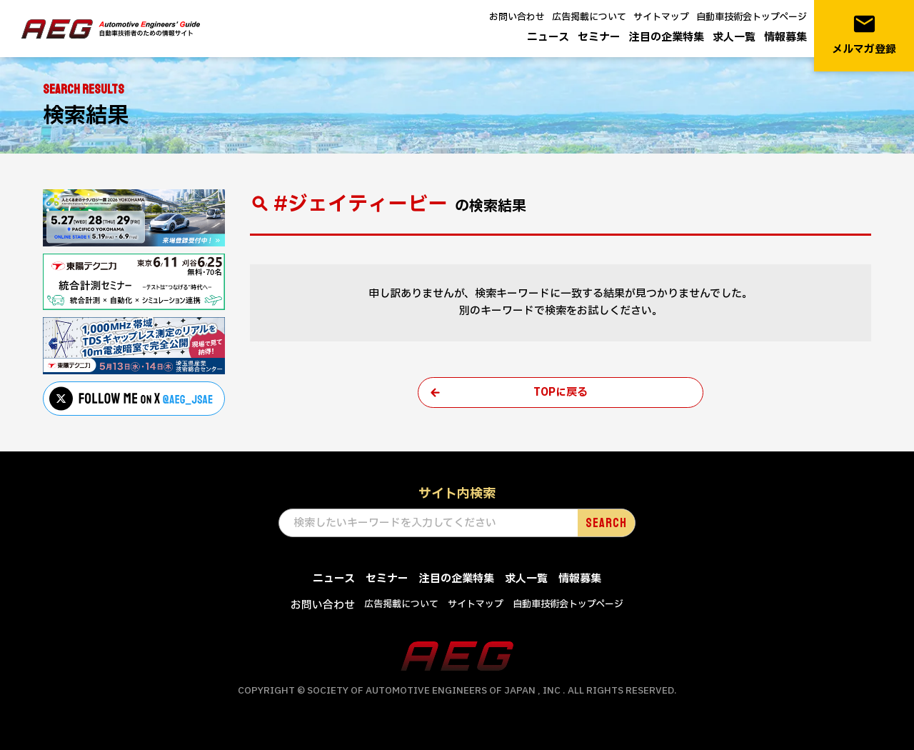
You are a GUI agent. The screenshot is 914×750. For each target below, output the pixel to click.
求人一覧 (734, 37)
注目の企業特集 (666, 37)
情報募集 (785, 37)
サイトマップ (661, 17)
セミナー (599, 37)
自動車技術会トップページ (751, 17)
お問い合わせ (517, 17)
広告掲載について (589, 17)
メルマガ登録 (864, 34)
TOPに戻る (560, 392)
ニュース (548, 37)
